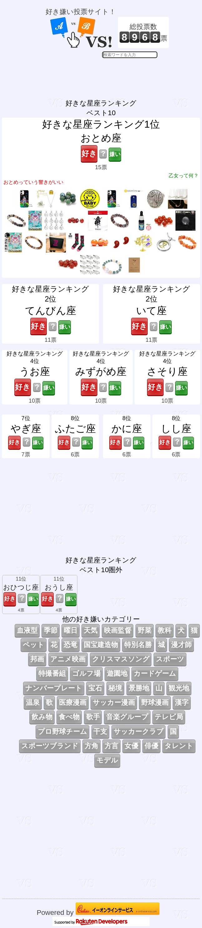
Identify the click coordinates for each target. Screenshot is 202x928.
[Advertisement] (107, 73)
